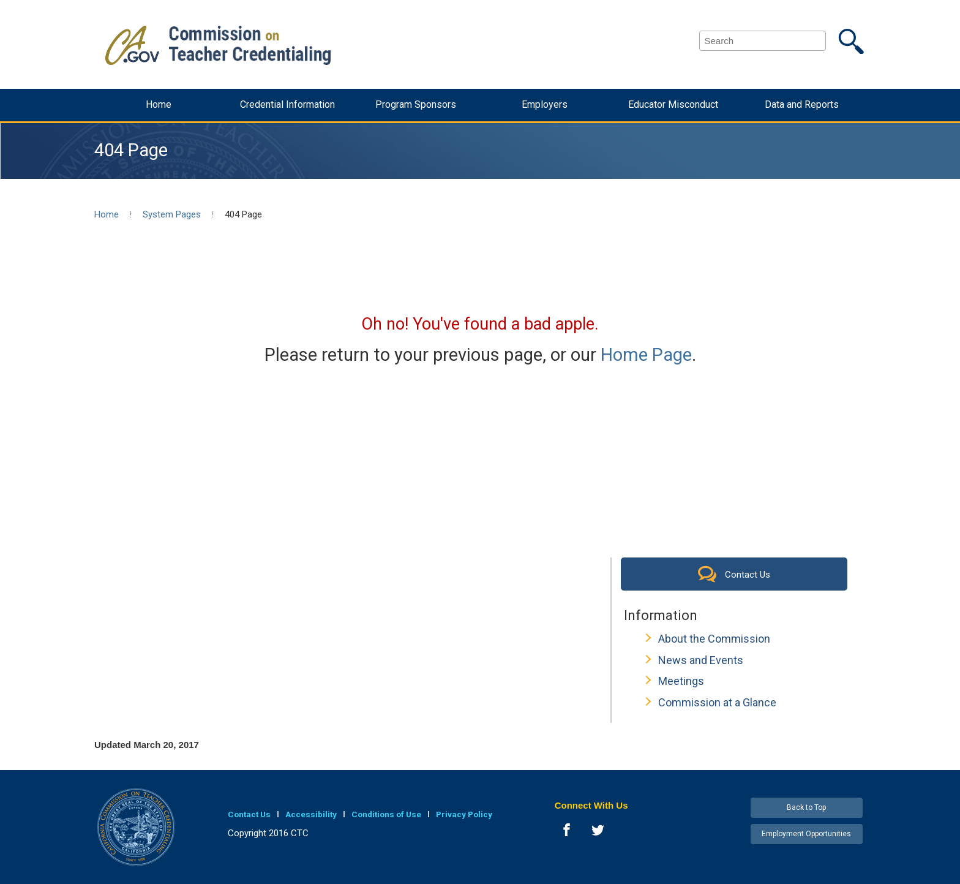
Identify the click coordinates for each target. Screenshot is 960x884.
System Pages (172, 214)
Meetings (681, 680)
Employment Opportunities (806, 833)
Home (158, 104)
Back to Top (806, 807)
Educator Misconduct (673, 104)
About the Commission (714, 638)
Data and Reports (802, 104)
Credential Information (287, 104)
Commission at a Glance (717, 702)
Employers (545, 104)
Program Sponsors (415, 104)
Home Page (646, 354)
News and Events (700, 660)
